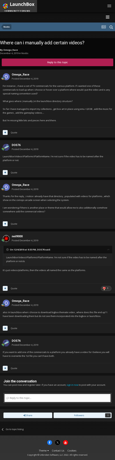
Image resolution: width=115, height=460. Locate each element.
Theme (44, 450)
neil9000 (17, 236)
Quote (14, 132)
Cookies (71, 450)
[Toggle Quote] (7, 249)
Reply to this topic (57, 62)
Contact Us (58, 450)
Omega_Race (10, 49)
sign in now (72, 384)
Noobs (24, 53)
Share (28, 415)
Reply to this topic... (19, 398)
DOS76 (16, 145)
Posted (25, 78)
